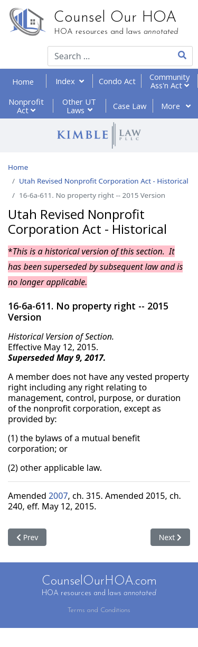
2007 (58, 496)
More (176, 106)
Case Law (129, 106)
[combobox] (102, 56)
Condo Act (117, 81)
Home (23, 81)
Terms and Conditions (99, 610)
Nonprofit (26, 105)
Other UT (79, 105)
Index (69, 81)
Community (169, 80)
